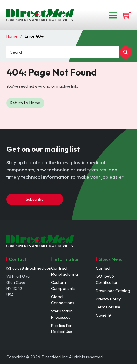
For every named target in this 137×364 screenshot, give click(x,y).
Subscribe (34, 199)
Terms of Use (108, 307)
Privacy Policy (108, 299)
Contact (103, 268)
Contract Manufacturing (64, 271)
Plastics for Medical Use (61, 328)
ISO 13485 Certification (107, 279)
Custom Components (63, 285)
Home (11, 36)
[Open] (113, 15)
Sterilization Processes (62, 314)
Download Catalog (113, 290)
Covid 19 (103, 315)
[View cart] (127, 15)
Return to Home (25, 102)
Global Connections (62, 299)
